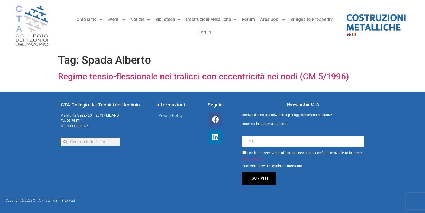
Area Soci (272, 19)
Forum (248, 19)
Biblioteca (168, 19)
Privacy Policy (252, 160)
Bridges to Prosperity (311, 19)
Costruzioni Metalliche (211, 19)
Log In (204, 32)
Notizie (140, 19)
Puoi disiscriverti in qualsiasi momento (272, 166)
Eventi (116, 19)
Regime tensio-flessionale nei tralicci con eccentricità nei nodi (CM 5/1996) (203, 76)
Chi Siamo (89, 19)
